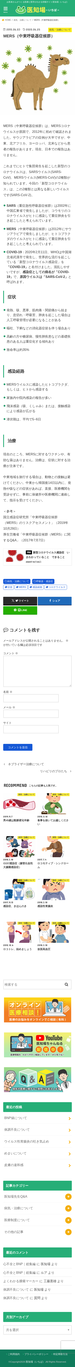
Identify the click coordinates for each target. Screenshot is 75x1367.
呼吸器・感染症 (44, 581)
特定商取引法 (60, 1354)
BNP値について (15, 1118)
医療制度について (17, 1220)
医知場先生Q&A (15, 1196)
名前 (7, 691)
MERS (22, 587)
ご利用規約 (14, 1354)
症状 (10, 587)
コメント (10, 653)
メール (9, 707)
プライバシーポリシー (36, 1354)
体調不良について (17, 1129)
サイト (7, 722)
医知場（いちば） (35, 1362)
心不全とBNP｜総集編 (19, 1264)
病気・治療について (18, 581)
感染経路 (37, 587)
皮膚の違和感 (13, 1165)
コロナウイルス (57, 587)
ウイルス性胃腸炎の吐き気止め (26, 1141)
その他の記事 (13, 1232)
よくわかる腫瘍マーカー (20, 1281)
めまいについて (15, 1153)
